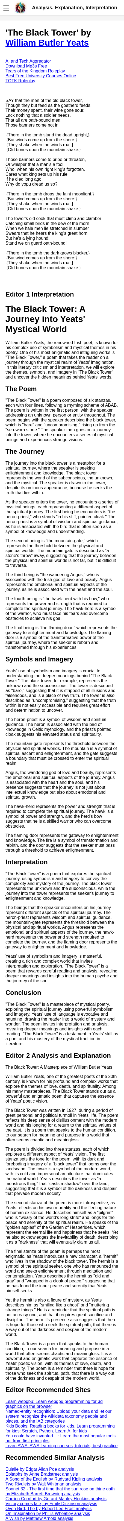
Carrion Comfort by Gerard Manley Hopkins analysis (56, 1498)
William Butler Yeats (47, 43)
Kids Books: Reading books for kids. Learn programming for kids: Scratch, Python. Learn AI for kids (60, 1428)
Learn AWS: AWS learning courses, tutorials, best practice (61, 1445)
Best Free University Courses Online (40, 76)
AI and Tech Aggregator (28, 61)
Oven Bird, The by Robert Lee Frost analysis (48, 1508)
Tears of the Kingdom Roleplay (35, 71)
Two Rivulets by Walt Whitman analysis (43, 1484)
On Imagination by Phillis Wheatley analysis (47, 1513)
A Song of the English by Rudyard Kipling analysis (53, 1479)
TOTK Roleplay (20, 80)
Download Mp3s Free (26, 66)
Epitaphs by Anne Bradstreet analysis (41, 1474)
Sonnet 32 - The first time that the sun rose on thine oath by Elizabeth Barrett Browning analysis (60, 1491)
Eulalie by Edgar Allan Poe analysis (39, 1469)
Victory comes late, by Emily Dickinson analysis (51, 1503)
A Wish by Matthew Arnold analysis (39, 1518)
